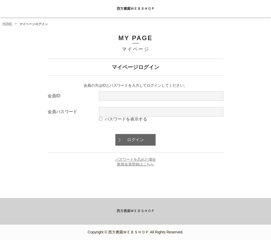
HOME (7, 24)
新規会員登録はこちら (135, 164)
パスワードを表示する (126, 119)
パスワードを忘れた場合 (135, 159)
